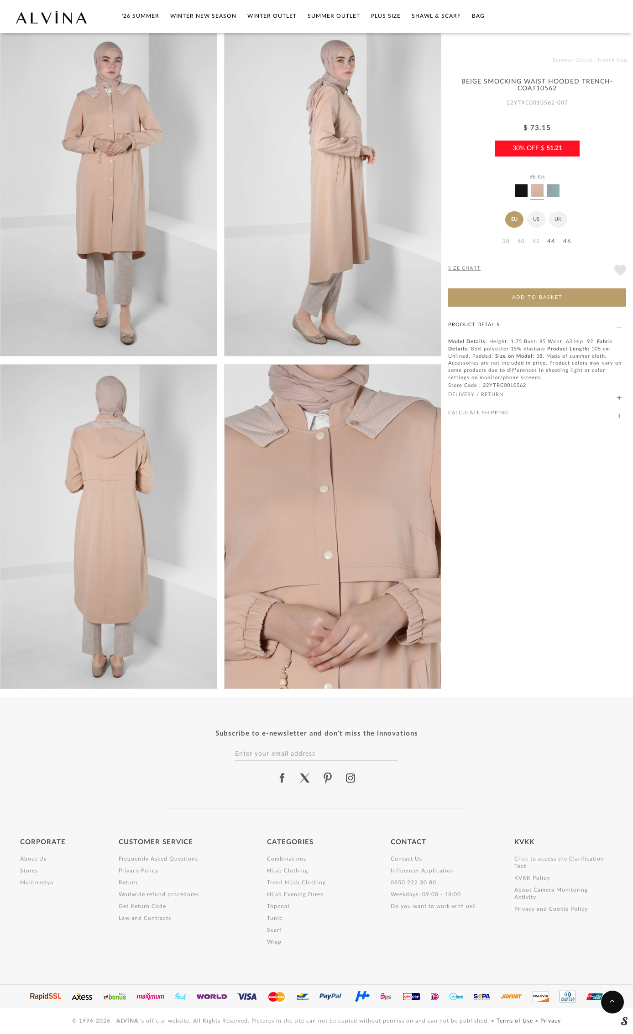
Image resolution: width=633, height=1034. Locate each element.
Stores (29, 870)
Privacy (550, 1021)
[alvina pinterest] (327, 778)
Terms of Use (516, 1021)
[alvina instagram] (351, 778)
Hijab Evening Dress (295, 894)
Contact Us (406, 859)
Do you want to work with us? (433, 906)
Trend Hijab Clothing (296, 882)
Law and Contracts (145, 918)
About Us (33, 859)
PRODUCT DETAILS (535, 325)
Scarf (274, 930)
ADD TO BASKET (537, 297)
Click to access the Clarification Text (559, 862)
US (536, 219)
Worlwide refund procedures (159, 894)
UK (558, 219)
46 (567, 242)
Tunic (274, 918)
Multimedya (36, 882)
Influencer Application (422, 870)
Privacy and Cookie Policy (551, 909)
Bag (478, 16)
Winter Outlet (272, 16)
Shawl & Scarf (436, 16)
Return (128, 882)
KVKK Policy (532, 878)
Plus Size (386, 16)
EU (514, 219)
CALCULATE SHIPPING (535, 413)
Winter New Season (203, 16)
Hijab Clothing (287, 870)
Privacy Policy (138, 870)
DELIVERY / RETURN (535, 395)
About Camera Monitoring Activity (551, 893)
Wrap (274, 942)
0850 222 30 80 (413, 882)
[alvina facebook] (282, 778)
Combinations (286, 859)
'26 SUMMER (140, 16)
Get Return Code (142, 906)
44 (551, 242)
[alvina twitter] (304, 778)
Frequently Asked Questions (158, 859)
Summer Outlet (334, 16)
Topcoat (278, 906)
